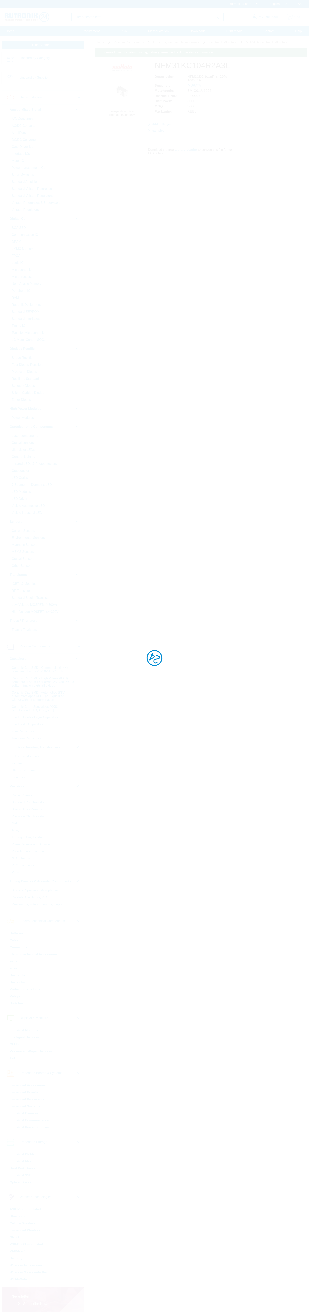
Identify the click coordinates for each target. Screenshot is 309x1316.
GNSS (14, 1237)
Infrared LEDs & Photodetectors (34, 463)
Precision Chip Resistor (28, 816)
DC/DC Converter (24, 139)
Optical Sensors (23, 558)
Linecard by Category (35, 58)
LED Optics (20, 477)
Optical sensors (23, 442)
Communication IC (25, 234)
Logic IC (18, 262)
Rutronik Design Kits (26, 304)
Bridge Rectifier (23, 357)
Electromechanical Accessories (34, 954)
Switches (17, 1003)
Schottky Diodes (23, 385)
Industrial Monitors (24, 1030)
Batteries (16, 933)
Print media (234, 31)
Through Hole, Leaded (28, 837)
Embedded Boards (24, 1092)
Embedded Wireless (25, 1230)
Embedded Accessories (28, 1085)
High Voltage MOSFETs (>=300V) (36, 611)
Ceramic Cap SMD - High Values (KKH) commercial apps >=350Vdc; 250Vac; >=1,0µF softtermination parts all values (45, 682)
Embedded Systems (25, 1106)
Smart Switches (23, 174)
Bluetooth (17, 1216)
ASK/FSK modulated (25, 1209)
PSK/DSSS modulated (26, 1244)
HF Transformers (24, 770)
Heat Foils (17, 975)
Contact (268, 31)
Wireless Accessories (26, 1265)
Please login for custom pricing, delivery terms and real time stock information (158, 52)
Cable (14, 940)
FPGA (16, 255)
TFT (13, 1058)
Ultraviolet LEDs (23, 449)
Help (298, 31)
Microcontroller (22, 269)
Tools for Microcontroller (29, 332)
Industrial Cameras (24, 1113)
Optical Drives (20, 1182)
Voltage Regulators (25, 209)
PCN (124, 31)
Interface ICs (21, 153)
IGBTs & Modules (24, 583)
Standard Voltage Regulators (32, 195)
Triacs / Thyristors (24, 629)
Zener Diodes (21, 399)
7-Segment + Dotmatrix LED (32, 484)
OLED (14, 1044)
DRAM (16, 241)
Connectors (19, 947)
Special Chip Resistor (27, 809)
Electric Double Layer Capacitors (35, 717)
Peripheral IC (21, 290)
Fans (13, 961)
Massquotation (158, 31)
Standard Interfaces (26, 318)
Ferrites (17, 763)
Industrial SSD (21, 1175)
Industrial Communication (29, 1120)
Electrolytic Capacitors (27, 724)
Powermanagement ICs (28, 167)
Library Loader (186, 149)
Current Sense (22, 795)
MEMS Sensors (23, 551)
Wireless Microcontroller (28, 1272)
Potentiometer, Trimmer (28, 851)
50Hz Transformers (25, 756)
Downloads (197, 31)
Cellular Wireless (23, 1223)
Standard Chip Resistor (28, 802)
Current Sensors (23, 530)
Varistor (17, 872)
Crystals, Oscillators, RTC (30, 897)
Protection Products (25, 989)
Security (16, 1258)
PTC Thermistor (23, 865)
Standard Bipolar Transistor (31, 597)
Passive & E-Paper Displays (31, 1051)
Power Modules (23, 417)
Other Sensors (22, 565)
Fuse (13, 968)
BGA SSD (19, 227)
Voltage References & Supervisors (36, 202)
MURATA (194, 85)
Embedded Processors (27, 1099)
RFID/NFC (17, 1251)
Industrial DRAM (22, 1154)
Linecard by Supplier (34, 77)
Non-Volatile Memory (27, 283)
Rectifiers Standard (25, 378)
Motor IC (18, 160)
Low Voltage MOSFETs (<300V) (34, 604)
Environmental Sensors (28, 537)
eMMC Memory (23, 248)
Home (10, 31)
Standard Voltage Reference (32, 188)
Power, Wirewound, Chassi (31, 844)
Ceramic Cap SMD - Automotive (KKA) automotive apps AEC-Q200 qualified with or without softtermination (39, 696)
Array (15, 830)
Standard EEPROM (26, 311)
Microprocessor (23, 276)
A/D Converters (23, 118)
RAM (15, 297)
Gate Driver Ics (22, 146)
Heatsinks (17, 982)
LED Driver (19, 498)
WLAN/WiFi (18, 1279)
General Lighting (23, 456)
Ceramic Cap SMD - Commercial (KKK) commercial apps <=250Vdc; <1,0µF (40, 669)
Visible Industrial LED (27, 512)
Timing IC (18, 325)
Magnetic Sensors (24, 544)
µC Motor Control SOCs (29, 339)
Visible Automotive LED (28, 505)
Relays (15, 996)
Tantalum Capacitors (26, 738)
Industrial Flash (21, 1161)
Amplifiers (19, 132)
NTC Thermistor (23, 858)
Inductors (18, 777)
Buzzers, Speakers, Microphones (35, 890)
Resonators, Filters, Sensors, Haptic (37, 904)
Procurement (90, 31)
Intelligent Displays (24, 1037)
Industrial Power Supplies (29, 1127)
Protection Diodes (24, 371)
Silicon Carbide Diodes (28, 392)
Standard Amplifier (25, 181)
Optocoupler (20, 470)
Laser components (25, 435)
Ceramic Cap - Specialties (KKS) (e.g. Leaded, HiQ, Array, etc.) (35, 708)
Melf (15, 823)
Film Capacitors (23, 731)
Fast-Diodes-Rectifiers (27, 364)
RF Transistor (21, 590)
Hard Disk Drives (22, 1168)
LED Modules (21, 491)
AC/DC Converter (24, 125)
